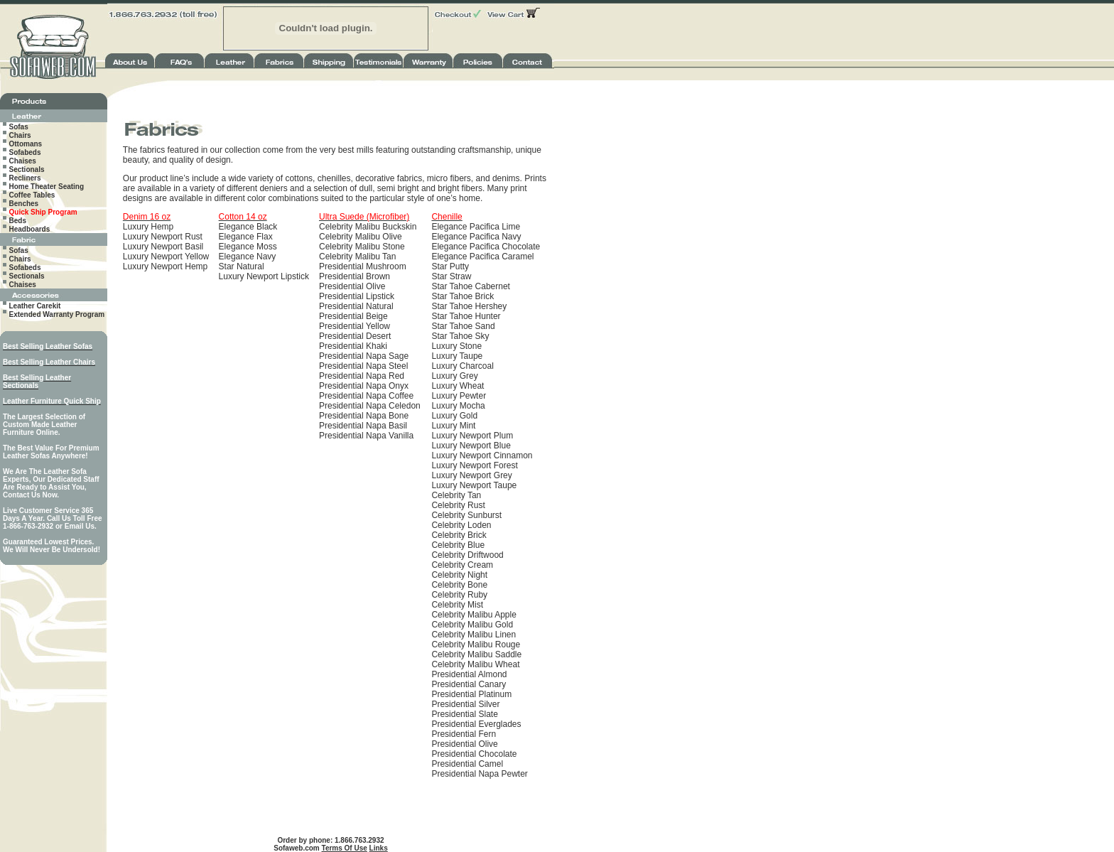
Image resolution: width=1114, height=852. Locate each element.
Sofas (18, 127)
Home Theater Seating (47, 186)
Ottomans (26, 144)
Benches (24, 203)
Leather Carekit (35, 306)
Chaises (22, 161)
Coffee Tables (32, 195)
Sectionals (27, 169)
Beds (17, 221)
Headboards (29, 229)
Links (378, 848)
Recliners (25, 178)
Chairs (20, 135)
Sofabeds (25, 152)
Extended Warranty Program (57, 314)
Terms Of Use (344, 848)
